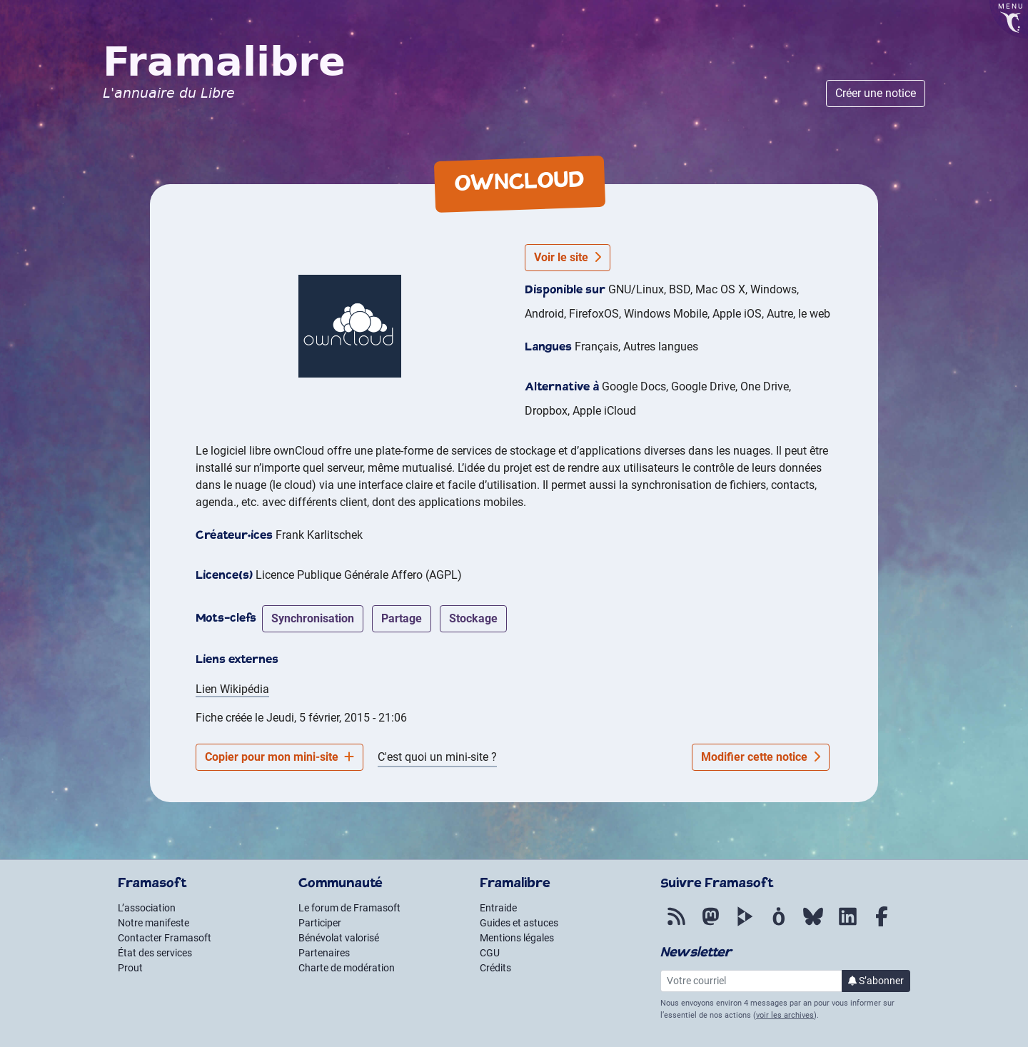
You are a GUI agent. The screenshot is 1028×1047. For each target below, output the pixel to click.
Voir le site (567, 257)
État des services (155, 953)
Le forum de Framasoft (349, 908)
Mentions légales (517, 938)
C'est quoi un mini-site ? (437, 757)
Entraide (498, 908)
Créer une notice (875, 93)
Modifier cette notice (760, 757)
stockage (473, 618)
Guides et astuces (519, 923)
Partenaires (324, 953)
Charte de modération (346, 967)
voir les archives (785, 1015)
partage (401, 618)
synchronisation (312, 618)
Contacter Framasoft (164, 938)
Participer (319, 923)
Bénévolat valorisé (338, 938)
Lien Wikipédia (232, 689)
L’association (147, 908)
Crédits (495, 967)
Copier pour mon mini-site (279, 757)
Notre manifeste (153, 923)
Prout (130, 967)
